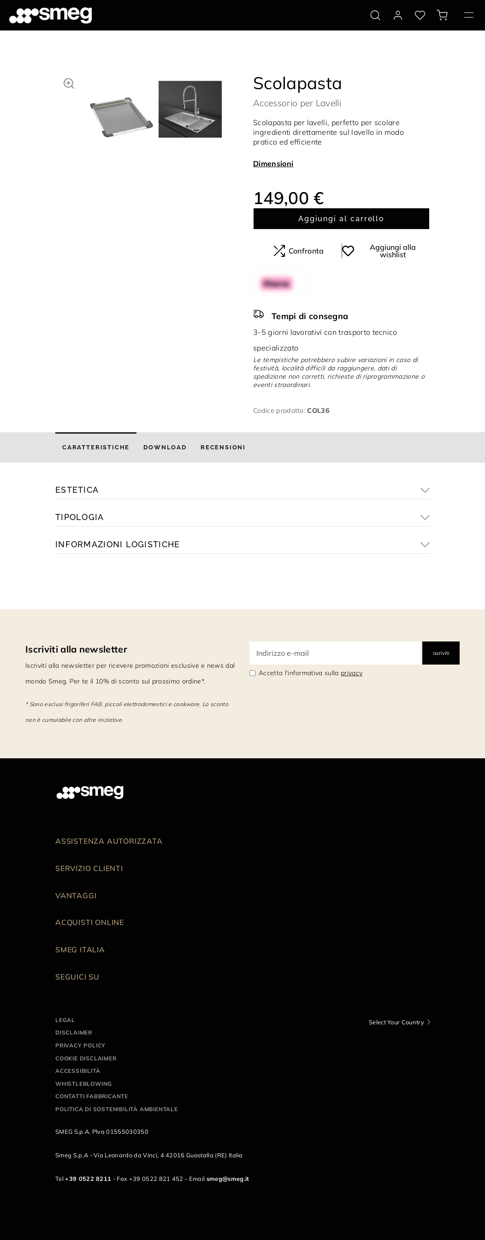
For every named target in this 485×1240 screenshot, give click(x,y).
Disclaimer (73, 1032)
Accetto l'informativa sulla (310, 673)
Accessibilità (77, 1070)
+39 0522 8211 (88, 1178)
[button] (69, 82)
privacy (351, 673)
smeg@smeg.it (228, 1178)
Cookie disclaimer (86, 1058)
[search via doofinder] (375, 15)
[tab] (95, 447)
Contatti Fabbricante (91, 1096)
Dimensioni (273, 163)
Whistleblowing (83, 1083)
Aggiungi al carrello (341, 218)
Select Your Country (396, 1022)
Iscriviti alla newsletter (76, 649)
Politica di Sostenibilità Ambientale (116, 1109)
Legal (65, 1019)
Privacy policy (80, 1045)
